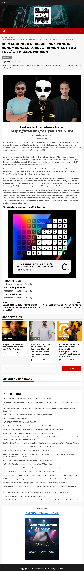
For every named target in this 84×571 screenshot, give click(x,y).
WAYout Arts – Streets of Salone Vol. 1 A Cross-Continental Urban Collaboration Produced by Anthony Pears (41, 350)
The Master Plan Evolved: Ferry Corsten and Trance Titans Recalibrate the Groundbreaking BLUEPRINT (40, 500)
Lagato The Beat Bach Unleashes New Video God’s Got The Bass (13, 346)
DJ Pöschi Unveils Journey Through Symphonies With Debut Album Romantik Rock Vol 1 (35, 483)
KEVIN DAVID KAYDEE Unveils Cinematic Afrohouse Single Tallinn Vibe (28, 433)
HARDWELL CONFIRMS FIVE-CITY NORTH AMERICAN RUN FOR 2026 (28, 460)
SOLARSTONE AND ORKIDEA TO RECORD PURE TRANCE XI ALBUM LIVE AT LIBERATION (35, 493)
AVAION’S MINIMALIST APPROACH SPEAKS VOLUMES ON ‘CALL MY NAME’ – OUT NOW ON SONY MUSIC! (22, 306)
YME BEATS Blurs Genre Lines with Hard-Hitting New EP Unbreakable (28, 464)
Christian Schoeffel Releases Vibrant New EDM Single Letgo (25, 496)
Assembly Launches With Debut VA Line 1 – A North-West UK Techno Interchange (33, 429)
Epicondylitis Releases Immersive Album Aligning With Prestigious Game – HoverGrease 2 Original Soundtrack (69, 350)
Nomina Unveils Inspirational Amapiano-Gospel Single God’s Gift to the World (31, 468)
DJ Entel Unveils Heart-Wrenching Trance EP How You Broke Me (26, 450)
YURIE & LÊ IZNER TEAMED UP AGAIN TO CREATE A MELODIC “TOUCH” (61, 305)
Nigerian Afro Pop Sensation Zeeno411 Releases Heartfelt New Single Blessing (32, 447)
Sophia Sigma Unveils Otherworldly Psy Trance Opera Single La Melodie (29, 426)
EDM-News (16, 62)
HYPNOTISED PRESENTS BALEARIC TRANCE (19, 422)
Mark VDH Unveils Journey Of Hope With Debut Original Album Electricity (29, 471)
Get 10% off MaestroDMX (42, 513)
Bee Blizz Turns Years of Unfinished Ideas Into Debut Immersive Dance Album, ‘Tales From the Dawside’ (41, 443)
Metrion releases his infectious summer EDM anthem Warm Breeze (28, 415)
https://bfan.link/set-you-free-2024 (42, 131)
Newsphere (49, 569)
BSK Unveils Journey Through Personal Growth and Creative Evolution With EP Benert (34, 479)
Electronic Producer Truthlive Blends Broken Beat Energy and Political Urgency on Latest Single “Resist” (41, 475)
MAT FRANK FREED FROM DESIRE (15, 418)
